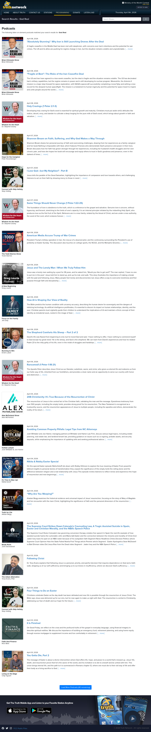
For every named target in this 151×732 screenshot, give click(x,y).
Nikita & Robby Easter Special (43, 461)
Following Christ (35, 558)
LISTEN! (89, 13)
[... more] (128, 49)
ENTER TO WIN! (143, 7)
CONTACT (34, 13)
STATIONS (48, 13)
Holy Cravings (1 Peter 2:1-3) (42, 106)
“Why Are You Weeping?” (40, 493)
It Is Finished (33, 623)
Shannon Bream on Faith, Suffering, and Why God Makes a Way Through (66, 138)
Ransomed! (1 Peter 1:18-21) (41, 364)
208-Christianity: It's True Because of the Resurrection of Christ (60, 397)
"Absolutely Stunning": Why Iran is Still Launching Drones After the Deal (65, 41)
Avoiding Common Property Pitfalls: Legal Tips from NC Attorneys (62, 429)
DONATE (76, 13)
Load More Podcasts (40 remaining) (75, 687)
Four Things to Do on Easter (42, 590)
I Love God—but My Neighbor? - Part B (47, 170)
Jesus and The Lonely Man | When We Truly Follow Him (56, 267)
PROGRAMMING (62, 13)
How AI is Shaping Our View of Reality (47, 300)
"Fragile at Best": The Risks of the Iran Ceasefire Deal (55, 74)
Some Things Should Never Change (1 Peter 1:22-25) (55, 203)
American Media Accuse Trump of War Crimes (51, 235)
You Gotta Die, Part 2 (38, 655)
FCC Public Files (20, 728)
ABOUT (19, 13)
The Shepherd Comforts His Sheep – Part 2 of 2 (52, 332)
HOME (6, 13)
